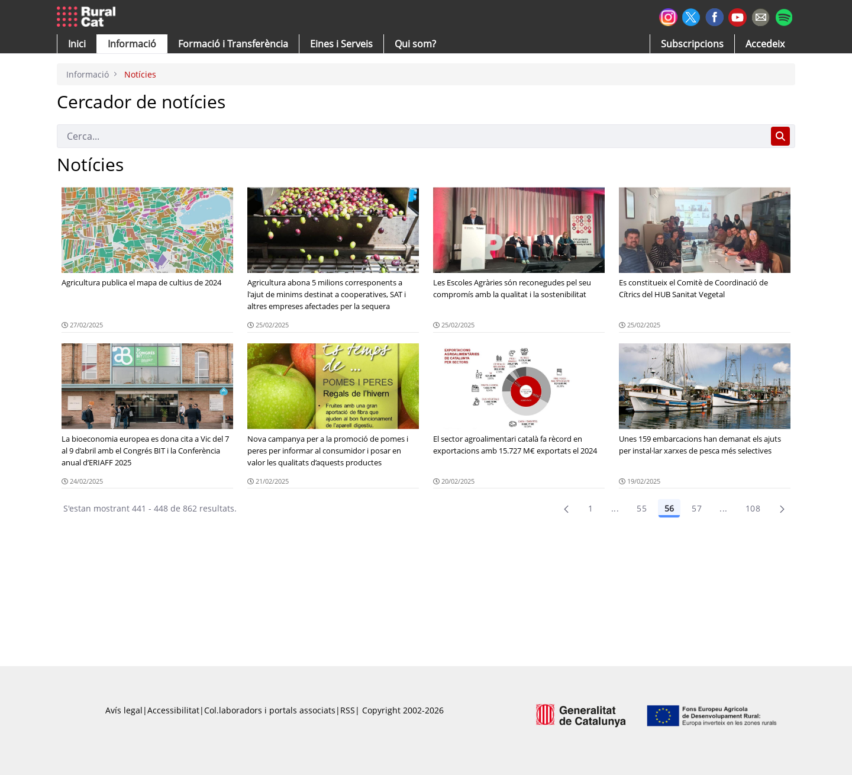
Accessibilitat (173, 710)
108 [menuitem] (753, 508)
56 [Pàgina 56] (669, 508)
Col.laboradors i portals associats (269, 710)
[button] (76, 43)
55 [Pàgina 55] (642, 508)
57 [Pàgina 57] (697, 508)
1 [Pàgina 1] (590, 508)
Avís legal (124, 710)
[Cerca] (411, 136)
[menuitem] (233, 43)
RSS (347, 710)
